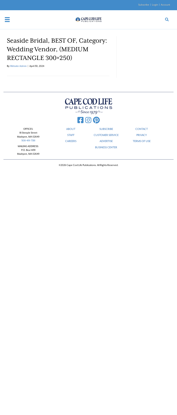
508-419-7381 (28, 140)
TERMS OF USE (142, 141)
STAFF (70, 135)
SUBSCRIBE (106, 129)
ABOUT (70, 129)
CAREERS (70, 141)
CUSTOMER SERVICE (106, 135)
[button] (167, 19)
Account (165, 4)
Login (155, 4)
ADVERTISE (106, 141)
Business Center (106, 147)
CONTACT (141, 129)
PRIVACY (141, 135)
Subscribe (143, 4)
